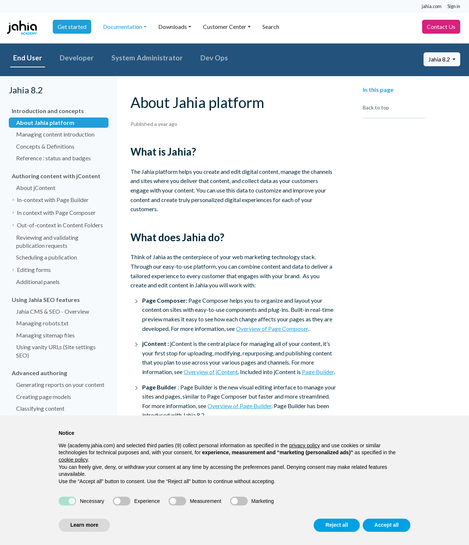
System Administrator (147, 57)
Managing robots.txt (42, 323)
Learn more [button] (84, 525)
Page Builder (318, 371)
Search (270, 26)
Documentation (122, 26)
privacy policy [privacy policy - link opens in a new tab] (304, 445)
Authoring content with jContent (56, 175)
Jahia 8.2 (439, 59)
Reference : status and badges (53, 157)
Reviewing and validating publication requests (47, 241)
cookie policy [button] (73, 460)
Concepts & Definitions (45, 146)
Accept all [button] (386, 525)
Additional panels (38, 281)
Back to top (376, 107)
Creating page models (43, 396)
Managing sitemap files (45, 335)
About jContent (35, 187)
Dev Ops (214, 57)
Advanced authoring (39, 372)
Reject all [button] (336, 525)
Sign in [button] (453, 6)
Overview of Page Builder (239, 405)
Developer (77, 57)
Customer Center (224, 26)
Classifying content (40, 408)
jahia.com (432, 6)
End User (27, 57)
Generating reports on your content (60, 384)
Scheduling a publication (46, 257)
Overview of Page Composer (272, 328)
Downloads (172, 26)
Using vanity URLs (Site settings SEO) (56, 350)
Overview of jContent (211, 371)
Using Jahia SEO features (46, 299)
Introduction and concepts (48, 110)
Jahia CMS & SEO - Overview (52, 311)
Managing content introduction (55, 134)
